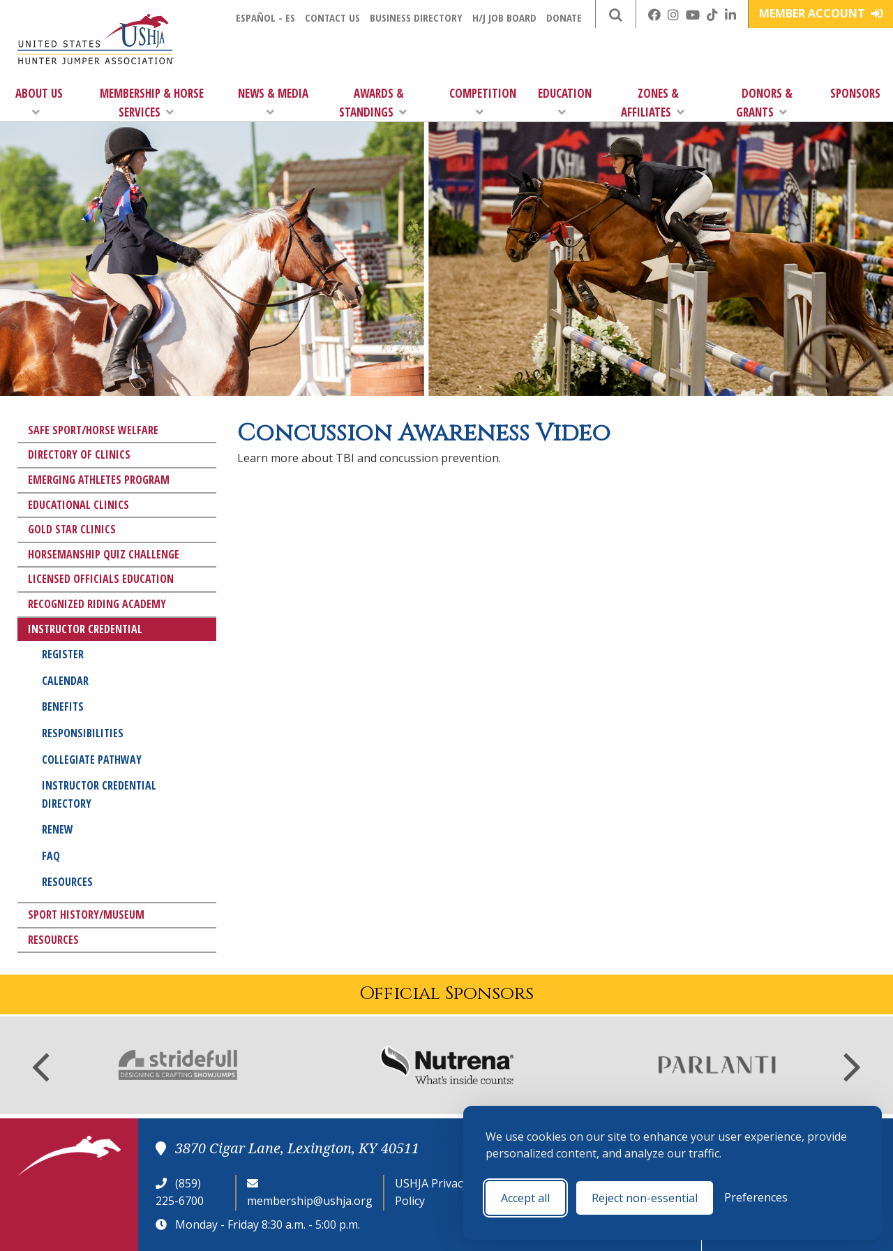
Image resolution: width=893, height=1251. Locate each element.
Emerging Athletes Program (99, 479)
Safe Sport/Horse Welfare (93, 430)
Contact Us (332, 17)
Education (565, 101)
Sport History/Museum (86, 914)
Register (63, 654)
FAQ (51, 856)
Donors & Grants (764, 102)
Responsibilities (82, 733)
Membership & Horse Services (152, 102)
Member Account (821, 13)
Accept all (525, 1198)
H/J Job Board (504, 17)
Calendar (65, 680)
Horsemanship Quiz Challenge (103, 554)
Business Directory (416, 17)
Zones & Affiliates (652, 102)
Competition (482, 101)
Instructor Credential (85, 629)
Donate (564, 17)
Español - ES (265, 17)
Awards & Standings (373, 102)
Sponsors (855, 93)
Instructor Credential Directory (99, 794)
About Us (39, 101)
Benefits (63, 706)
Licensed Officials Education (101, 578)
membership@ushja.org (310, 1200)
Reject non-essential (645, 1198)
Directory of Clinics (79, 454)
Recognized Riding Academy (97, 604)
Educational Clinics (78, 504)
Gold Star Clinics (72, 529)
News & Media (273, 101)
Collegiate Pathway (92, 759)
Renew (57, 829)
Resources (67, 881)
